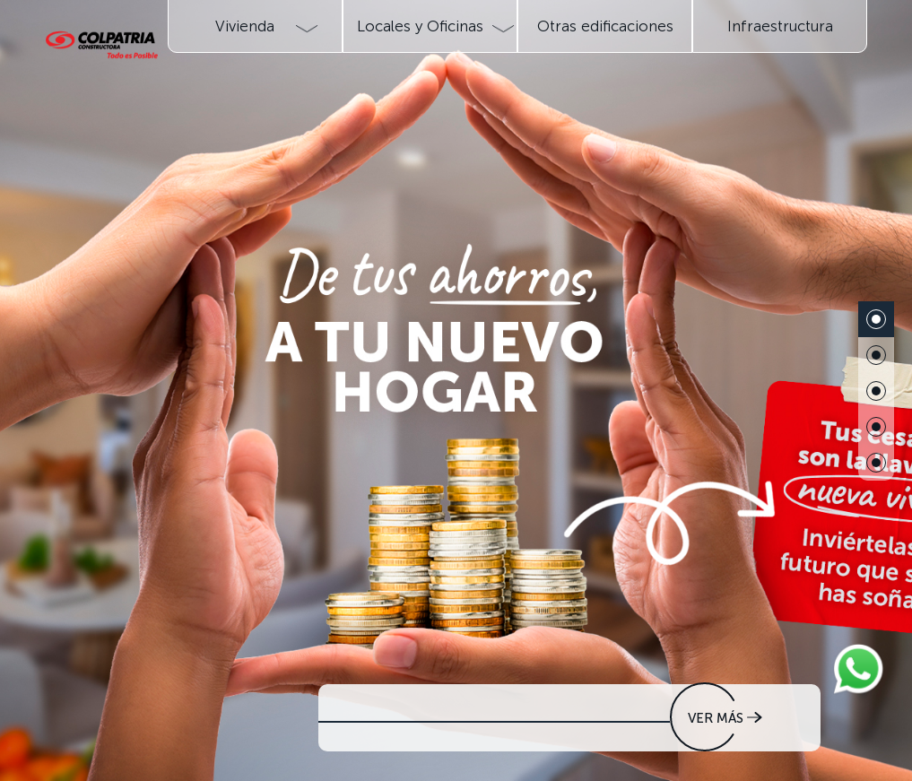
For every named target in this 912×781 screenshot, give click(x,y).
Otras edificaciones (605, 26)
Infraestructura (780, 26)
